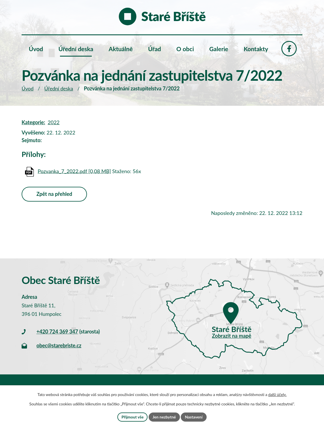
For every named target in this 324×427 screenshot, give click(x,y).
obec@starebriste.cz (58, 345)
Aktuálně (121, 48)
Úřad (154, 48)
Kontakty (256, 48)
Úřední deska (58, 88)
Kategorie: (33, 122)
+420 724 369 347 (57, 331)
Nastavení (193, 416)
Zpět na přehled (54, 194)
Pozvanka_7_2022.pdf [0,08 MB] (74, 171)
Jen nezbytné (164, 416)
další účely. (277, 394)
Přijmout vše (132, 416)
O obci (185, 48)
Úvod (28, 88)
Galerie (218, 48)
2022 (54, 122)
